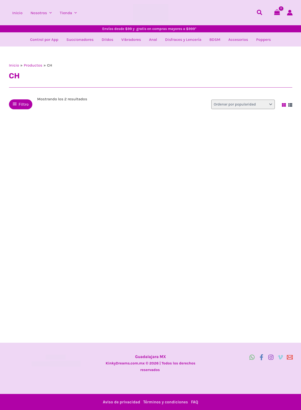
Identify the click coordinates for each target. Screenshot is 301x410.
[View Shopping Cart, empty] (277, 13)
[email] (290, 357)
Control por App (44, 39)
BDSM (214, 39)
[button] (49, 13)
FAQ (194, 402)
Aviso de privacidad (121, 402)
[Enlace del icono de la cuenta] (290, 13)
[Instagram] (271, 357)
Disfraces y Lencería (183, 39)
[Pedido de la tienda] (243, 104)
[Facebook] (261, 357)
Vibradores (131, 39)
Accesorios (238, 39)
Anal (153, 39)
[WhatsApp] (252, 357)
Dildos (107, 39)
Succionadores (79, 39)
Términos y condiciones (165, 402)
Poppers (263, 39)
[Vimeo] (280, 357)
